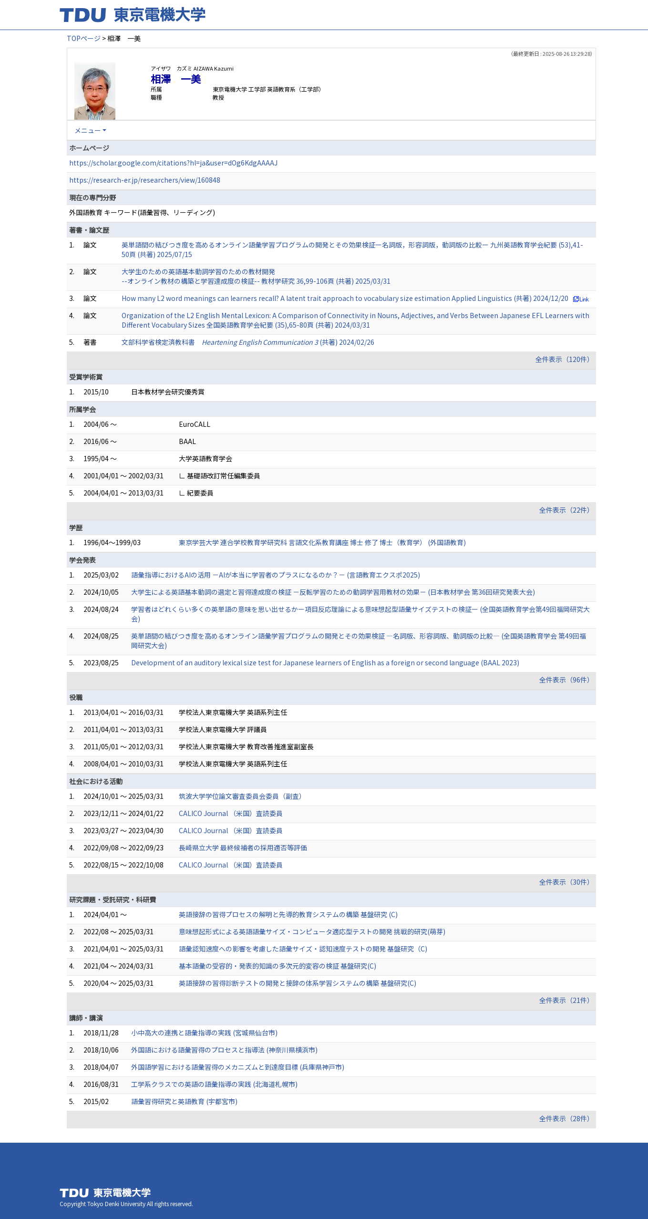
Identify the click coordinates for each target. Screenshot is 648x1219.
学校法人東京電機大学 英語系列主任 (233, 712)
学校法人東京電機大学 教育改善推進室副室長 (246, 746)
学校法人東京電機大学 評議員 (223, 729)
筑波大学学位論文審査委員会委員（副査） (242, 796)
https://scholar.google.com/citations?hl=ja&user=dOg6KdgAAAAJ (173, 162)
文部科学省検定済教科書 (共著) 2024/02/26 (248, 342)
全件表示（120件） (564, 359)
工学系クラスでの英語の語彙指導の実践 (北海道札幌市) (214, 1084)
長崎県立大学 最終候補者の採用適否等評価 (243, 847)
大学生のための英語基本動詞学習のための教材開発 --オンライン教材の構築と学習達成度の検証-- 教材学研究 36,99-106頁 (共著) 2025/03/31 (256, 276)
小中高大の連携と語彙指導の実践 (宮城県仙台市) (204, 1032)
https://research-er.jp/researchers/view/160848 (144, 180)
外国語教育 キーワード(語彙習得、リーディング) (142, 212)
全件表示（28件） (566, 1118)
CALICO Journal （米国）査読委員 (231, 813)
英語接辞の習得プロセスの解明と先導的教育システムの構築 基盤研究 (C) (288, 914)
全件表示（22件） (566, 510)
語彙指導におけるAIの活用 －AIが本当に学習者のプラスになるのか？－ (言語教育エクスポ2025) (275, 574)
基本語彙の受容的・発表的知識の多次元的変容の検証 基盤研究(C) (277, 966)
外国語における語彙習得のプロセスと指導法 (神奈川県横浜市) (224, 1049)
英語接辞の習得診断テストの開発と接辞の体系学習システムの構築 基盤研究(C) (297, 983)
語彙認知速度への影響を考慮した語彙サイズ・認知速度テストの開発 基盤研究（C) (303, 948)
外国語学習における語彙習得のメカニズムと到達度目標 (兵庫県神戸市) (237, 1067)
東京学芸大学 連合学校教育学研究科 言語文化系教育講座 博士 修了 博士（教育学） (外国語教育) (322, 542)
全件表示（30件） (566, 882)
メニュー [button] (87, 130)
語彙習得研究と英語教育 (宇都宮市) (184, 1101)
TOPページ (84, 38)
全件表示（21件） (566, 1000)
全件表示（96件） (566, 679)
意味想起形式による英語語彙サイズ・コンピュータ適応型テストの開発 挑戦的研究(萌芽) (312, 931)
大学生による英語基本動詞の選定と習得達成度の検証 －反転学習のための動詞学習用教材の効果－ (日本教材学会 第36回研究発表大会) (333, 592)
